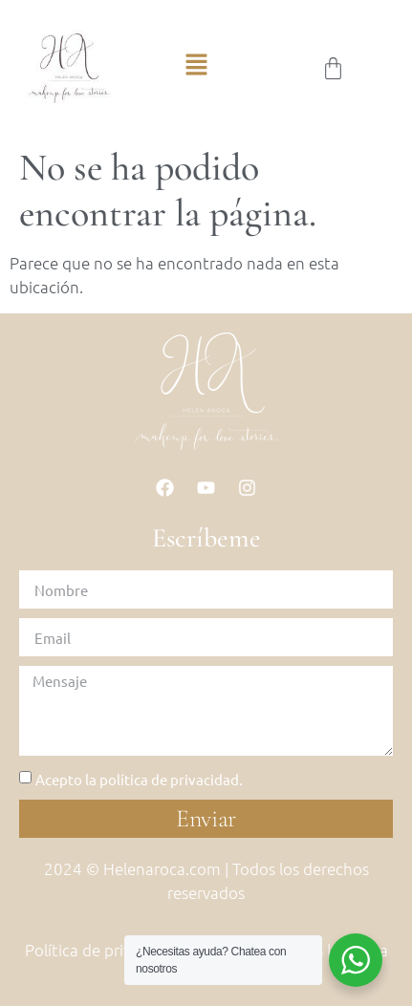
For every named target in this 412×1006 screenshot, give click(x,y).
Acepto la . (139, 779)
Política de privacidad (102, 949)
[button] (196, 68)
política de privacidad (169, 779)
